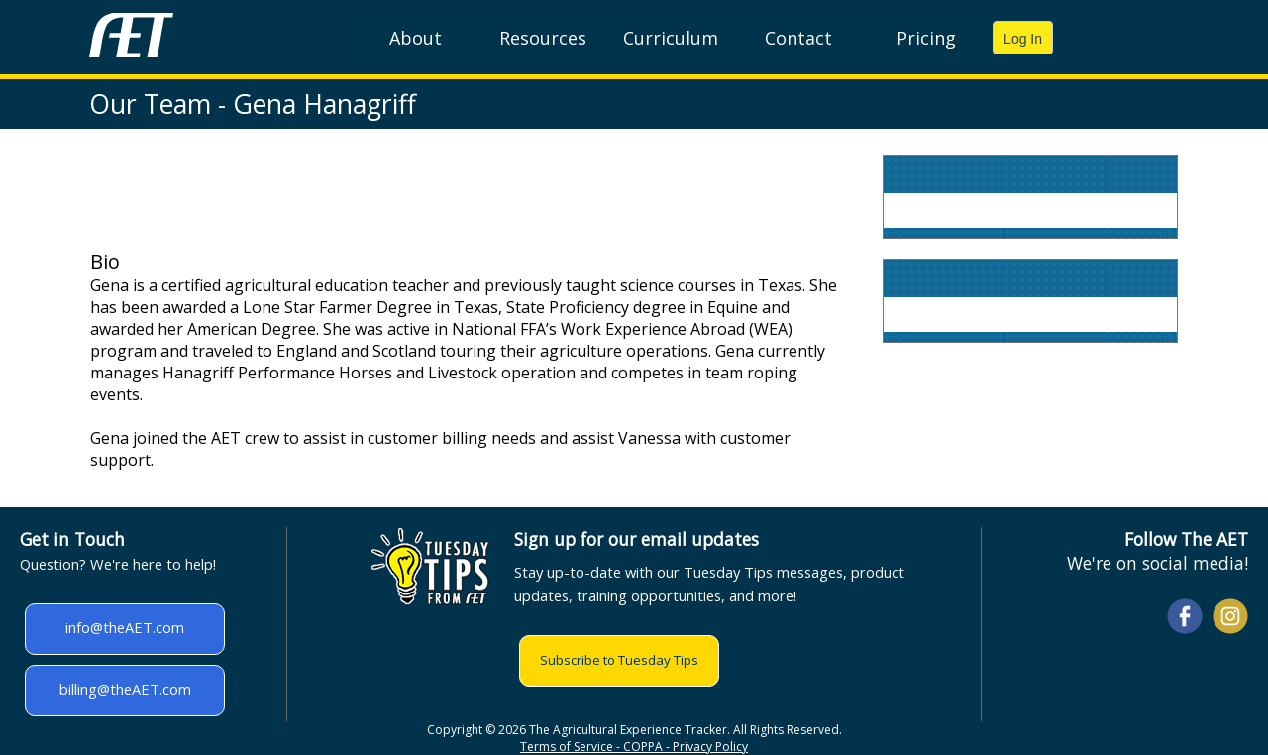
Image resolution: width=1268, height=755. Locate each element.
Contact (798, 38)
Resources (542, 38)
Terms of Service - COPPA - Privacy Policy (634, 746)
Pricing (926, 38)
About (415, 38)
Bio (105, 261)
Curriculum (670, 38)
